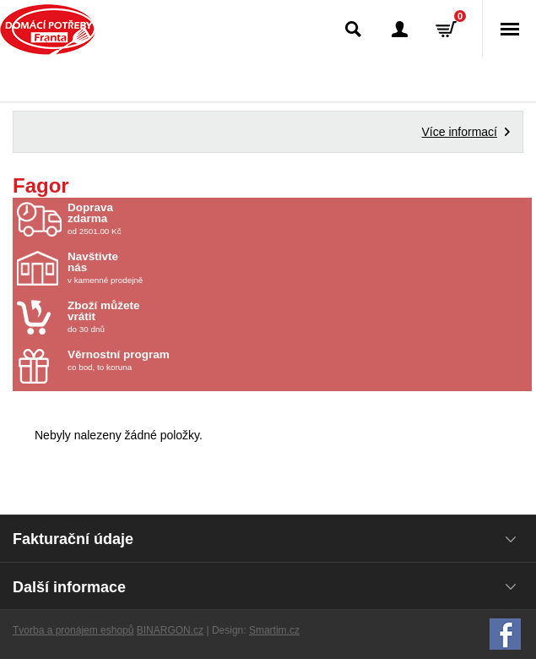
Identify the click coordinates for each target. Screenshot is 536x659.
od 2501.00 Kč (298, 219)
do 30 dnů (166, 317)
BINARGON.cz (170, 630)
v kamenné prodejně (166, 268)
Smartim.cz (274, 630)
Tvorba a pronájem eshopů (73, 630)
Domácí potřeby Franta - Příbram (47, 29)
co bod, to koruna (166, 360)
